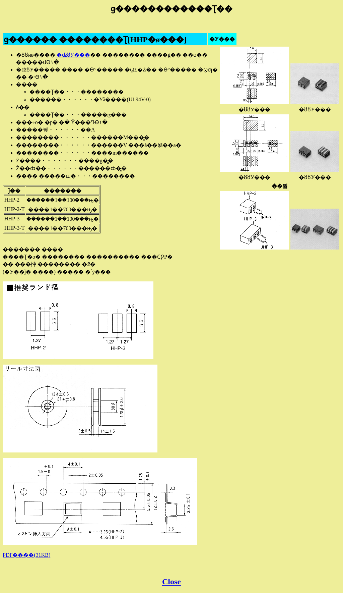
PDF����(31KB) (26, 555)
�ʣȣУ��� (73, 55)
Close (171, 581)
